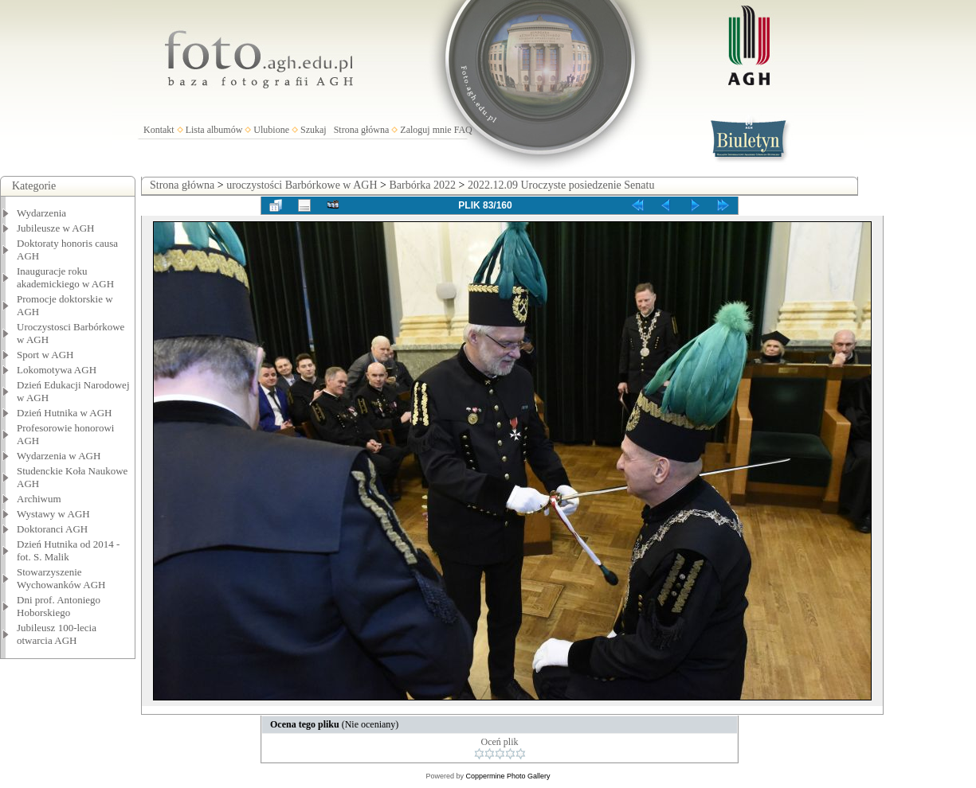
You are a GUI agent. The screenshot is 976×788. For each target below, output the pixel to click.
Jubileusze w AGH (56, 228)
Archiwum (39, 499)
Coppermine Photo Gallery (507, 776)
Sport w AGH (45, 355)
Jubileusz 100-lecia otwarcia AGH (56, 634)
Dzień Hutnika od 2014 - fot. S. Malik (68, 550)
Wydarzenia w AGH (58, 456)
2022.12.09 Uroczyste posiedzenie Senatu (561, 185)
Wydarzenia (41, 213)
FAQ (463, 129)
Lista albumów (214, 129)
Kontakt (158, 129)
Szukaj (313, 129)
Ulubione (271, 129)
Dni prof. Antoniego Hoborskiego (58, 606)
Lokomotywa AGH (56, 370)
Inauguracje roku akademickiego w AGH (65, 277)
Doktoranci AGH (52, 529)
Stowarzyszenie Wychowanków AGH (61, 578)
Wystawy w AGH (53, 514)
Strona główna (362, 129)
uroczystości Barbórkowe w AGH (301, 185)
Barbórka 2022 (422, 185)
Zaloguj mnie (425, 129)
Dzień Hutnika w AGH (64, 413)
